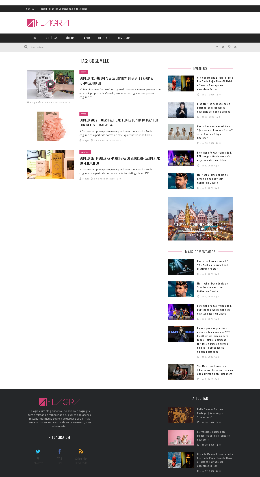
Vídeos (70, 38)
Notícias (52, 38)
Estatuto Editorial (190, 471)
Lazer (86, 38)
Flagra (33, 102)
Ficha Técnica (169, 471)
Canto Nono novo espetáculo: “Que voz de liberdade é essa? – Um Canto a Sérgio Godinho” (214, 129)
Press (83, 72)
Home (34, 38)
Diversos (124, 38)
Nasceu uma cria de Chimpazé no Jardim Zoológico (63, 8)
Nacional (85, 152)
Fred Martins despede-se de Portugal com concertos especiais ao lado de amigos (213, 107)
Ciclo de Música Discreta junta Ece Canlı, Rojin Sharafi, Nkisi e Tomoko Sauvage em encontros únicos (214, 83)
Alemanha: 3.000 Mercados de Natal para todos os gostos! (200, 221)
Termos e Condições (215, 471)
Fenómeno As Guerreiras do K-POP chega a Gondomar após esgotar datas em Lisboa (214, 151)
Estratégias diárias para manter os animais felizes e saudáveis (212, 424)
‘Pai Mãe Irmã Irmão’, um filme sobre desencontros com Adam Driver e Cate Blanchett (214, 359)
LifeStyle (104, 38)
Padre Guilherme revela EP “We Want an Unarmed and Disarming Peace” (214, 259)
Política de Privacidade (242, 471)
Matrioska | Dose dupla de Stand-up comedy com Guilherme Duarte (211, 173)
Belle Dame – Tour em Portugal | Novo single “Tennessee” (214, 400)
